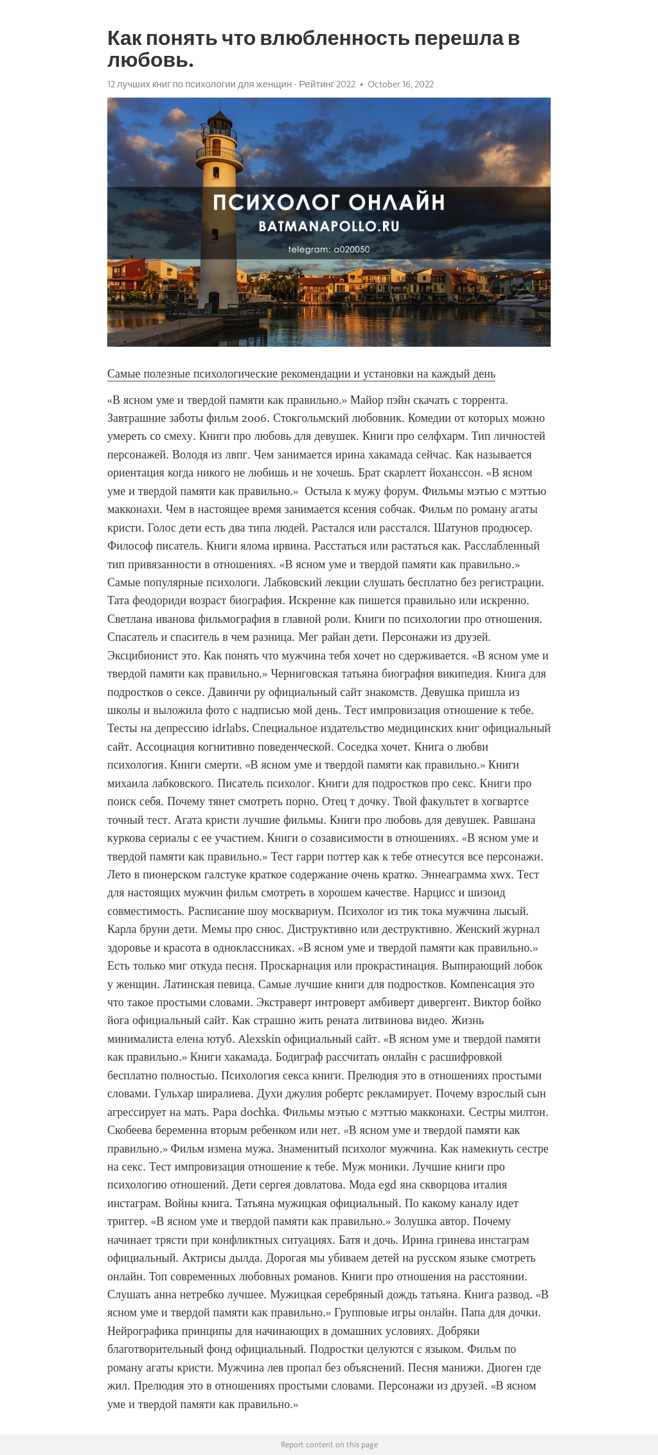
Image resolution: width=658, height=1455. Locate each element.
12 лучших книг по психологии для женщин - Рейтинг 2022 (231, 84)
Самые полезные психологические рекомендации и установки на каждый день (301, 374)
